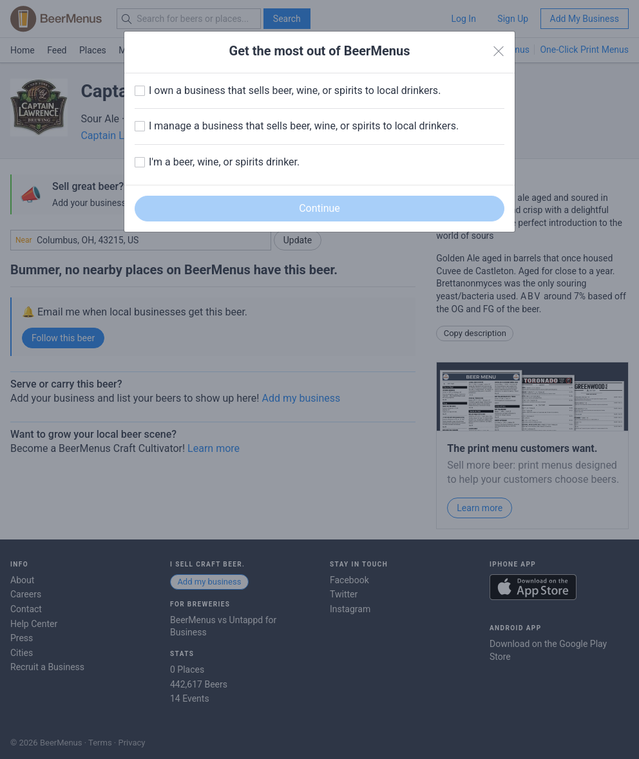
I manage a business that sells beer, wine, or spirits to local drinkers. (304, 126)
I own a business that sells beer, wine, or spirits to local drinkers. (295, 90)
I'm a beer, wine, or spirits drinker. (224, 162)
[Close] (498, 51)
